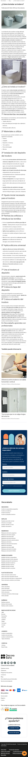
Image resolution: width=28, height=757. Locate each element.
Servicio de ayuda (14, 732)
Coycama (3, 623)
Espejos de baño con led (7, 524)
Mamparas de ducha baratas (8, 538)
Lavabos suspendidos (6, 633)
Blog (10, 0)
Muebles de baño (6, 555)
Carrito (2, 700)
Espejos (4, 519)
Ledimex (3, 619)
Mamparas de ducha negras (8, 534)
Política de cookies (5, 751)
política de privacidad (17, 485)
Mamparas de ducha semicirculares (10, 540)
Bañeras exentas (5, 602)
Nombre (4, 464)
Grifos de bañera (5, 586)
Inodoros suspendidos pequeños (9, 509)
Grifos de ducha (5, 592)
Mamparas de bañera (6, 545)
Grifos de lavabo (5, 588)
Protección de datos (14, 749)
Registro (3, 698)
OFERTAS (4, 643)
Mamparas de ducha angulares (9, 533)
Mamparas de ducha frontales (8, 549)
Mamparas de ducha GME (7, 547)
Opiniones (3, 670)
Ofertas (3, 645)
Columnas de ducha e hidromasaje (9, 594)
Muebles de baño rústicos (7, 564)
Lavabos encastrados (6, 635)
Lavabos (4, 631)
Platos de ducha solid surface (8, 574)
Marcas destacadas (8, 610)
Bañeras (4, 600)
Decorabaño (3, 0)
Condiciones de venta (18, 751)
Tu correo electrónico (8, 479)
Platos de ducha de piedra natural (9, 576)
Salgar (3, 621)
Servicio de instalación (6, 681)
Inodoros (4, 507)
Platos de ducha (7, 572)
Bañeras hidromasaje (6, 604)
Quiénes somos (5, 668)
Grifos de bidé (4, 595)
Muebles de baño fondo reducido (9, 559)
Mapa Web (3, 755)
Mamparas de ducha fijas (7, 536)
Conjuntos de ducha (6, 590)
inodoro (13, 31)
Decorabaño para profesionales (9, 679)
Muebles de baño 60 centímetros (9, 561)
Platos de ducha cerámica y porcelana (10, 580)
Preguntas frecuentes (6, 672)
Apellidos (4, 472)
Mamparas (5, 531)
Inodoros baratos (5, 512)
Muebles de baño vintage (7, 566)
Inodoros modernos (6, 510)
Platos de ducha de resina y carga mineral (11, 578)
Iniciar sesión (4, 696)
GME (2, 612)
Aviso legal (3, 749)
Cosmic (3, 625)
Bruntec (3, 614)
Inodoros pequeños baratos (8, 514)
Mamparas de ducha (6, 542)
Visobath (3, 617)
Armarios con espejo (6, 522)
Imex (2, 626)
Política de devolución (18, 753)
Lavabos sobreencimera (7, 637)
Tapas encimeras (5, 638)
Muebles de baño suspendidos (9, 557)
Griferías (4, 584)
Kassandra (4, 616)
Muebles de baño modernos (8, 562)
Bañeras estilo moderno (7, 605)
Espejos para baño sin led (7, 521)
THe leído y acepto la (13, 485)
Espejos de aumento (6, 526)
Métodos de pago (5, 753)
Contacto (3, 674)
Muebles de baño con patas (8, 568)
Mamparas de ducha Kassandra (9, 543)
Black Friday (4, 647)
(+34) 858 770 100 (14, 727)
